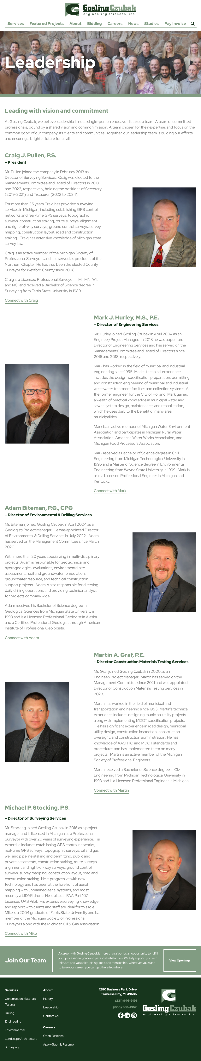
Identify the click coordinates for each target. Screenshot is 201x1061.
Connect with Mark (110, 490)
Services (16, 23)
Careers (115, 23)
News (133, 23)
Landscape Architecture (21, 1039)
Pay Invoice (175, 23)
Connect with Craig (21, 300)
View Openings (180, 960)
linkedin (127, 1015)
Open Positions (53, 1036)
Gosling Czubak (100, 10)
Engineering (13, 1021)
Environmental (15, 1030)
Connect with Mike (21, 933)
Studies (151, 23)
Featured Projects (47, 23)
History (48, 999)
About (75, 23)
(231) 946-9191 (126, 1001)
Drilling (9, 1013)
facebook (121, 1015)
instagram (134, 1015)
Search (193, 24)
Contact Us (50, 1016)
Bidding (94, 23)
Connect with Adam (22, 637)
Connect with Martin (111, 790)
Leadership (50, 1007)
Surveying (12, 1047)
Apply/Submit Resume (58, 1044)
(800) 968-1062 (125, 1007)
